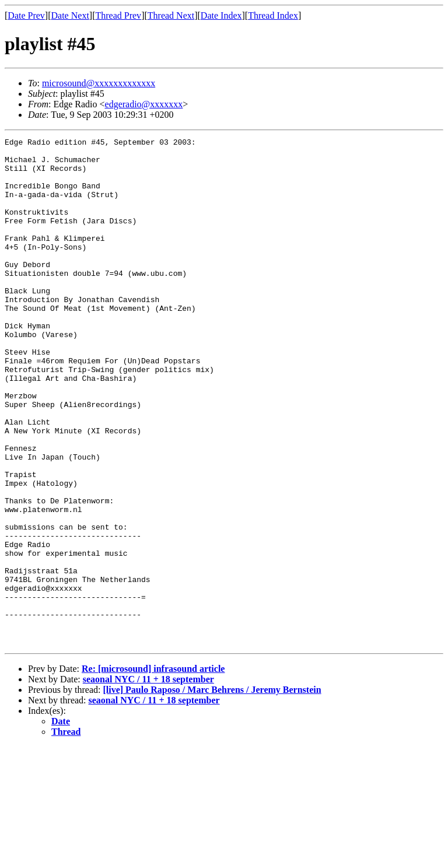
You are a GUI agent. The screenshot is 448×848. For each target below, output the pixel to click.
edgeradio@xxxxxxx (144, 104)
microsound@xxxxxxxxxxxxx (98, 83)
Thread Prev (118, 15)
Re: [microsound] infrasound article (153, 770)
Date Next (70, 15)
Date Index (221, 15)
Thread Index (273, 15)
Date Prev (26, 15)
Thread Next (171, 15)
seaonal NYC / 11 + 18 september (148, 781)
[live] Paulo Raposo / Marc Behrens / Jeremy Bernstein (212, 791)
